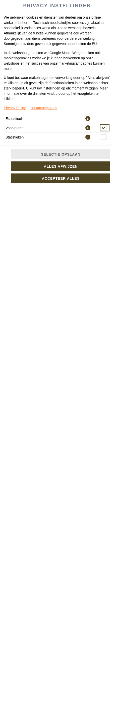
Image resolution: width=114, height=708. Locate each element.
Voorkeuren (15, 128)
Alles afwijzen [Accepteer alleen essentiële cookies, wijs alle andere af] (61, 166)
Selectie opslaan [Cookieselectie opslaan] (61, 154)
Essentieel (14, 118)
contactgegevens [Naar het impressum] (44, 108)
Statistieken (15, 137)
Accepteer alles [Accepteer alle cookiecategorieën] (61, 178)
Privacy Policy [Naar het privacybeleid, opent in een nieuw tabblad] (15, 108)
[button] (87, 118)
